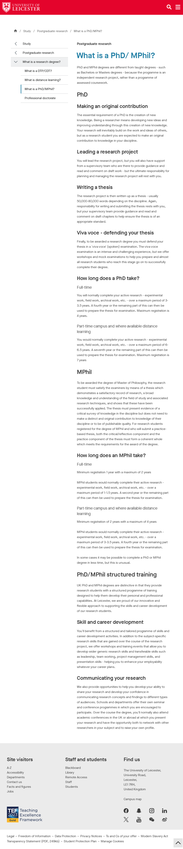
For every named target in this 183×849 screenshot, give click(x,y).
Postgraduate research (52, 31)
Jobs (10, 791)
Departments (16, 777)
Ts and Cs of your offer (121, 836)
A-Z (9, 768)
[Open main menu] (178, 7)
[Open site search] (169, 7)
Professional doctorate (40, 98)
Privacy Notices (91, 836)
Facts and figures (19, 787)
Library (69, 772)
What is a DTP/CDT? (38, 71)
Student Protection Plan (80, 841)
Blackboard (73, 768)
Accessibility (15, 772)
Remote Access (76, 777)
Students (71, 787)
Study (27, 31)
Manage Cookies (112, 841)
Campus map (133, 799)
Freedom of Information (34, 836)
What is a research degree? (42, 62)
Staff (68, 782)
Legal (10, 836)
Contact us (14, 782)
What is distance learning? (43, 80)
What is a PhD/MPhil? (39, 89)
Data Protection (65, 836)
